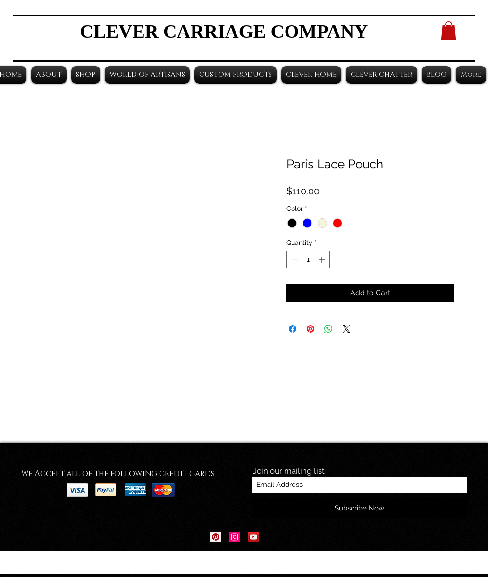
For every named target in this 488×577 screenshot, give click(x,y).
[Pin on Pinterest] (310, 328)
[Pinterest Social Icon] (215, 537)
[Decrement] (294, 259)
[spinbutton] (308, 259)
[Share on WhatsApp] (328, 328)
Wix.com (302, 562)
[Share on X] (346, 328)
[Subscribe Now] (359, 508)
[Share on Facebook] (292, 328)
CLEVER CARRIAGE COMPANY (224, 31)
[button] (448, 30)
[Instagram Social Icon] (234, 537)
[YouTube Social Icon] (253, 537)
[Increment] (322, 259)
